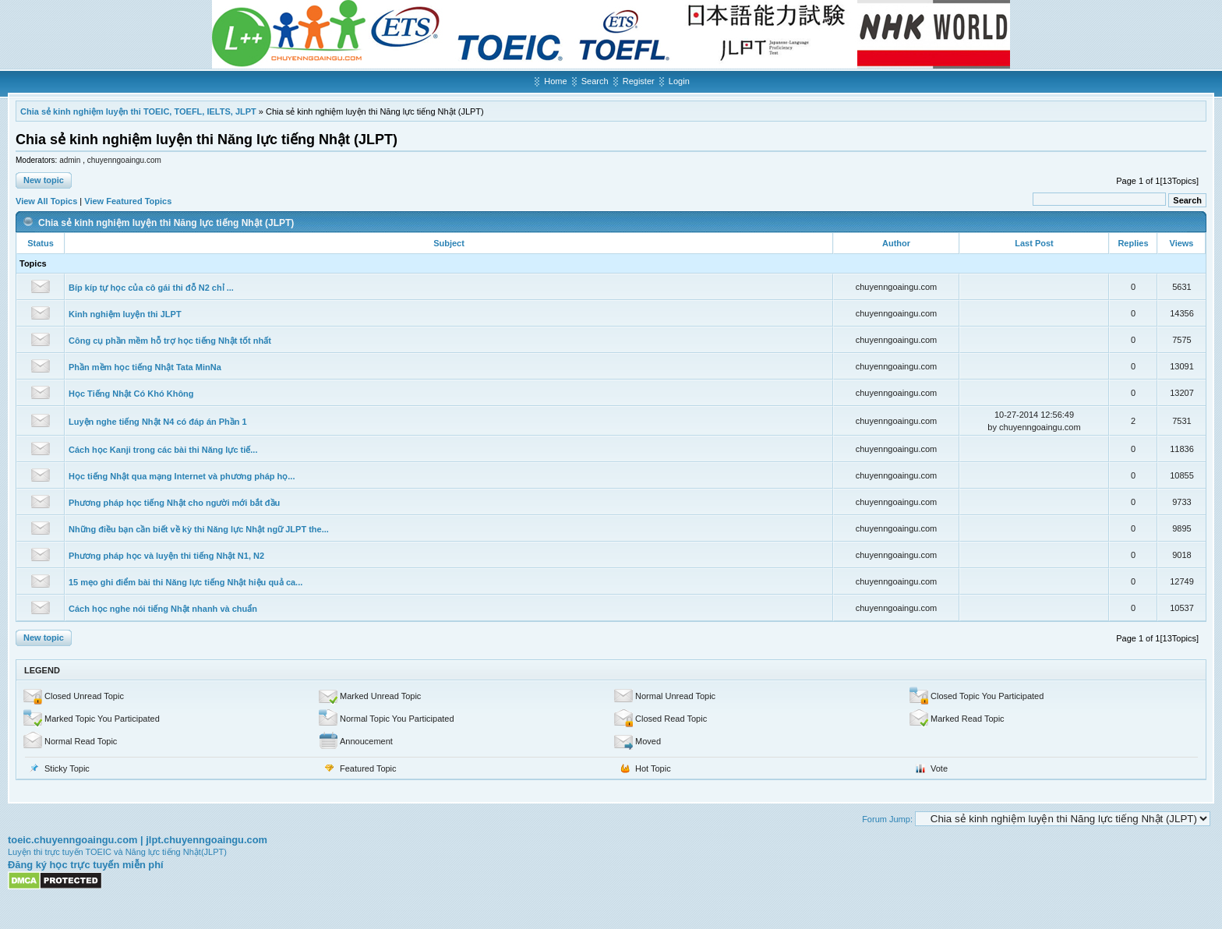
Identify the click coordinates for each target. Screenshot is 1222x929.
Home (555, 81)
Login (679, 81)
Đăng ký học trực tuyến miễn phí (86, 865)
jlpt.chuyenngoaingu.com (206, 840)
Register (639, 81)
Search (595, 81)
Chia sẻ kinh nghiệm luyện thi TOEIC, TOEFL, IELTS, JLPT (138, 111)
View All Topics (46, 201)
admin (71, 160)
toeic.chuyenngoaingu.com (72, 840)
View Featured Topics (127, 201)
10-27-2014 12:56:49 (1034, 414)
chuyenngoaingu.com (124, 160)
